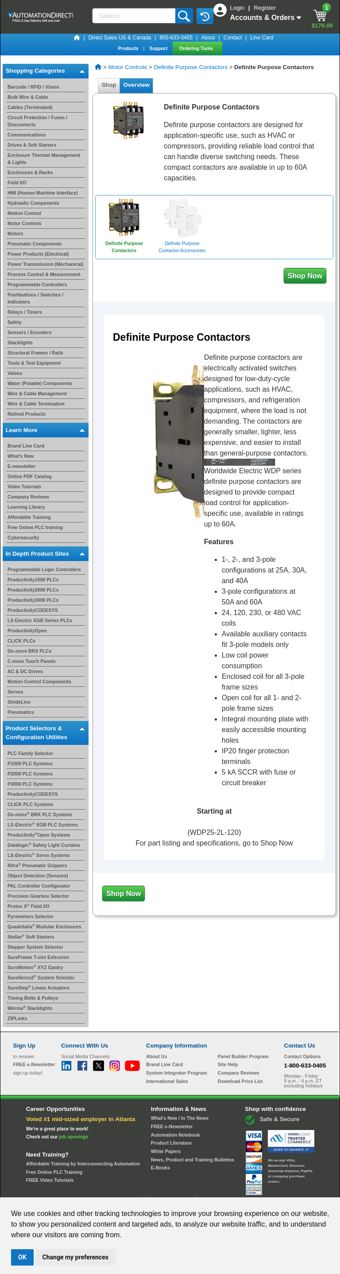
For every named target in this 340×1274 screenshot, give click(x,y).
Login (238, 7)
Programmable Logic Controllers (44, 569)
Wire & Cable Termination (36, 403)
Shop (109, 85)
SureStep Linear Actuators (39, 987)
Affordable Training (29, 517)
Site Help (228, 1064)
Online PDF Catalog (29, 476)
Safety (15, 322)
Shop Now (305, 276)
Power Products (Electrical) (38, 254)
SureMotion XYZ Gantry (35, 967)
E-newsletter (21, 466)
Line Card (261, 38)
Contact (233, 38)
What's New (21, 456)
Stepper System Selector (35, 947)
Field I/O (17, 182)
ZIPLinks (17, 1018)
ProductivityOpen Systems (39, 835)
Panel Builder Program (243, 1056)
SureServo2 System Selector (41, 977)
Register (265, 7)
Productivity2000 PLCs (33, 589)
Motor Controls (24, 223)
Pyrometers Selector (31, 916)
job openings (73, 1136)
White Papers (166, 1151)
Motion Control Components (39, 681)
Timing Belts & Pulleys (33, 998)
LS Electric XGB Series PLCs (40, 620)
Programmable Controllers (37, 284)
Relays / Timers (25, 312)
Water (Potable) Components (40, 383)
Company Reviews (28, 496)
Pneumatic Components (35, 243)
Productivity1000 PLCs (33, 579)
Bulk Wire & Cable (28, 97)
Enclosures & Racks (30, 172)
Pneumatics (21, 712)
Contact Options (302, 1056)
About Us (156, 1056)
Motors (15, 233)
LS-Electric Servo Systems (39, 855)
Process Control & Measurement (44, 274)
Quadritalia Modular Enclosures (44, 926)
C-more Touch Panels (32, 661)
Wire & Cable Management (37, 393)
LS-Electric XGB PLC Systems (43, 824)
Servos (15, 691)
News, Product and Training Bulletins (192, 1159)
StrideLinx (19, 702)
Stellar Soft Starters (31, 936)
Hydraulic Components (33, 203)
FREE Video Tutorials (49, 1180)
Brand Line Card (26, 445)
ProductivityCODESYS (33, 610)
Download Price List (240, 1081)
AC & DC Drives (25, 671)
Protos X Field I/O (29, 906)
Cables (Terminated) (30, 107)
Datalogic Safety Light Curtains (44, 845)
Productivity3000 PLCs (33, 600)
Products (128, 48)
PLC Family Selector (30, 753)
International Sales (167, 1081)
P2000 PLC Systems (30, 773)
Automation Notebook (175, 1135)
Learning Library (26, 507)
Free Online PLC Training (54, 1172)
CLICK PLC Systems (31, 804)
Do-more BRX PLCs (29, 651)
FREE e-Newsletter (172, 1126)
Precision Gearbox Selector (38, 896)
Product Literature (171, 1142)
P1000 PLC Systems (30, 763)
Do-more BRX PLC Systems (40, 814)
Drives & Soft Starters (32, 145)
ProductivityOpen (27, 630)
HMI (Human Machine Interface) (43, 192)
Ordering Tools (196, 48)
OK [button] (22, 1257)
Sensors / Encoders (30, 332)
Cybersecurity (23, 537)
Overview (136, 85)
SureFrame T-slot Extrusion (38, 957)
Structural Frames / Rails (35, 352)
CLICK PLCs (21, 640)
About (208, 38)
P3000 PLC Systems (30, 784)
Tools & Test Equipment (34, 363)
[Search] (134, 15)
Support (159, 48)
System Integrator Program (176, 1072)
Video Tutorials (24, 486)
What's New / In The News (180, 1118)
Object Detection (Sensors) (38, 875)
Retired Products (27, 414)
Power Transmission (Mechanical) (45, 264)
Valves (15, 373)
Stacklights (20, 342)
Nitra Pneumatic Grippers (37, 865)
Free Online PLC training (35, 527)
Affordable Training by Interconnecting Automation (83, 1163)
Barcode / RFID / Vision (33, 87)
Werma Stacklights (30, 1008)
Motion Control (24, 213)
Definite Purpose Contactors (191, 67)
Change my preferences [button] (75, 1257)
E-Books (160, 1167)
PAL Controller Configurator (39, 885)
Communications (27, 134)
